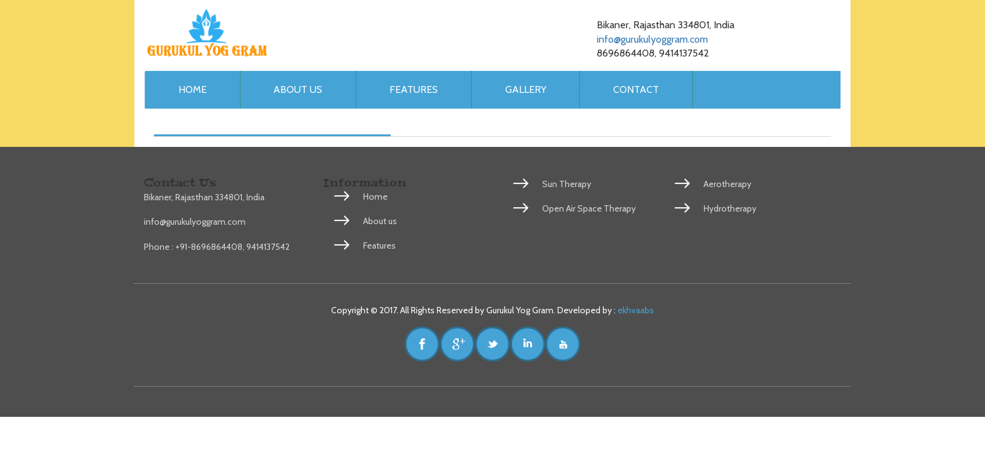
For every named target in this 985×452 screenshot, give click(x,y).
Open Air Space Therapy (589, 208)
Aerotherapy (727, 184)
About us (297, 89)
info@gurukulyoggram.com (652, 39)
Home (192, 89)
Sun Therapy (566, 184)
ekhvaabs (635, 310)
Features (413, 89)
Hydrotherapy (730, 208)
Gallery (526, 89)
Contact (636, 89)
